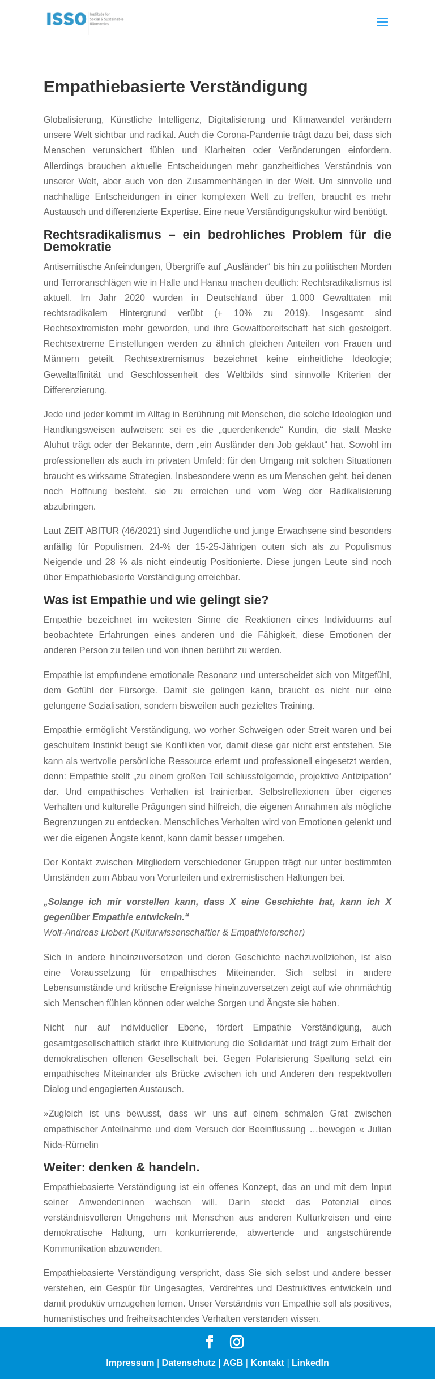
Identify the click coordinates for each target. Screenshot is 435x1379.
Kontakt (267, 1363)
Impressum (130, 1363)
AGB (233, 1363)
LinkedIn (310, 1363)
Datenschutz (189, 1363)
